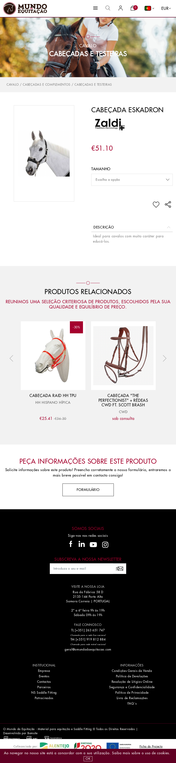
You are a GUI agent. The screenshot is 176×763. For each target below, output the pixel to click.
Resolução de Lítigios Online (132, 681)
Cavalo (13, 84)
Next (163, 358)
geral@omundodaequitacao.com (88, 649)
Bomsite (33, 733)
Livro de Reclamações (132, 698)
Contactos (44, 681)
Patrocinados (44, 698)
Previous (12, 358)
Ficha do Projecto (151, 746)
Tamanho (100, 169)
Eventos (44, 676)
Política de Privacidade (132, 692)
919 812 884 (96, 639)
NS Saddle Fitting (44, 692)
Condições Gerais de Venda (132, 670)
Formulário (88, 490)
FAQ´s (132, 703)
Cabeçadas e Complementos (47, 84)
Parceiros (44, 687)
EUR (165, 8)
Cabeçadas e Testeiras (88, 54)
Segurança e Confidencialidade (132, 687)
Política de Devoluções (132, 676)
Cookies (163, 753)
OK (88, 758)
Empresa (44, 670)
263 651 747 (95, 630)
